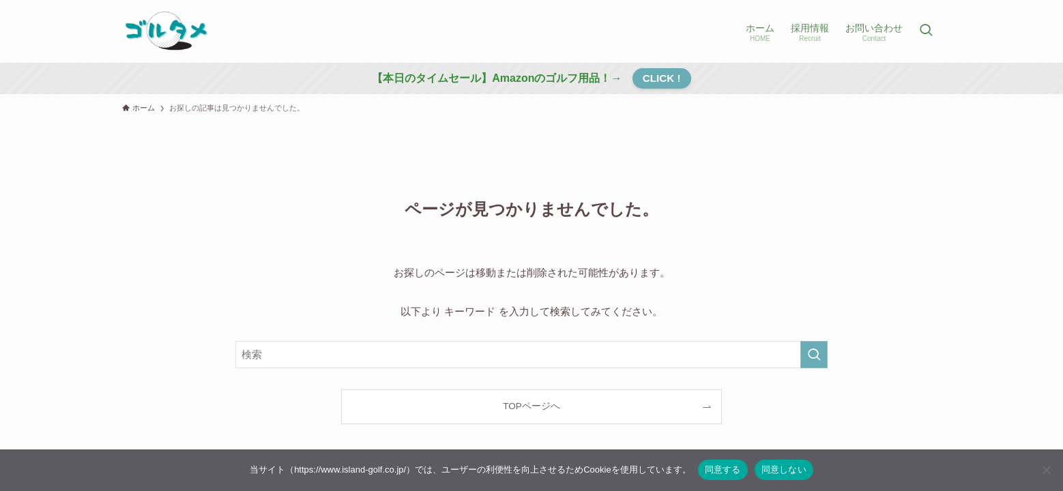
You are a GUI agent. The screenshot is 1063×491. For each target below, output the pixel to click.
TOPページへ (531, 406)
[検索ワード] (531, 354)
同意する (723, 469)
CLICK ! (662, 78)
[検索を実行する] (814, 354)
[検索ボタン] (926, 31)
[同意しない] (1046, 470)
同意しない (783, 469)
